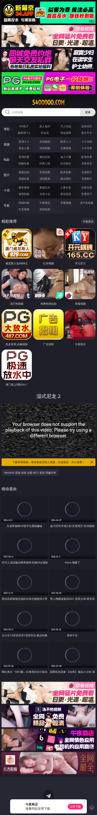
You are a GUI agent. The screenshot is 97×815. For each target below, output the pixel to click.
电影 (7, 159)
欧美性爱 (86, 157)
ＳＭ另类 (86, 148)
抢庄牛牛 (86, 133)
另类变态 (86, 163)
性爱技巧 (86, 194)
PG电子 (24, 126)
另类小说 (44, 194)
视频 (7, 144)
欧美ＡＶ (65, 141)
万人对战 (65, 126)
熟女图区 (65, 178)
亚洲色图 (44, 172)
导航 (7, 205)
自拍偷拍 (44, 141)
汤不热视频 (86, 203)
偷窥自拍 (24, 172)
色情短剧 (44, 209)
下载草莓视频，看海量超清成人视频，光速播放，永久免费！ (53, 462)
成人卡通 (65, 157)
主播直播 (65, 148)
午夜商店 (44, 203)
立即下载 (75, 806)
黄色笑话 (65, 194)
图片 (7, 175)
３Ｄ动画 (86, 141)
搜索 (87, 112)
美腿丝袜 (24, 178)
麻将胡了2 (24, 133)
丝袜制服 (44, 148)
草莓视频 (65, 203)
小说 (7, 190)
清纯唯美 (44, 178)
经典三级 (44, 163)
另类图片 (86, 178)
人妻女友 (65, 187)
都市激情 (24, 187)
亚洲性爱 (24, 157)
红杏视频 (24, 209)
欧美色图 (65, 172)
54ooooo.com (48, 102)
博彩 (7, 129)
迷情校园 (24, 194)
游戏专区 (86, 126)
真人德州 (44, 126)
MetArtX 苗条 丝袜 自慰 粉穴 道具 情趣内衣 (30, 472)
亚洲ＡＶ (24, 141)
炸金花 (45, 133)
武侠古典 (86, 187)
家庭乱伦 (44, 187)
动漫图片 (86, 172)
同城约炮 (24, 203)
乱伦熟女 (65, 163)
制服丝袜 (24, 163)
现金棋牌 (65, 133)
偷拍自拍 (44, 157)
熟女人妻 (24, 148)
